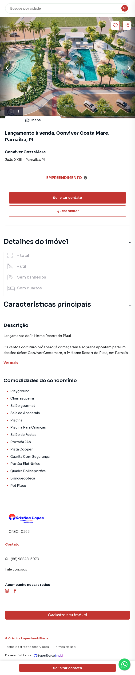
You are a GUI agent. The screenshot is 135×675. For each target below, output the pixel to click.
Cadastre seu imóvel (67, 614)
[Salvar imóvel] (115, 25)
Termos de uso (65, 647)
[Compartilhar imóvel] (127, 25)
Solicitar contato (67, 198)
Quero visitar (67, 211)
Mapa (33, 120)
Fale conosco (16, 569)
